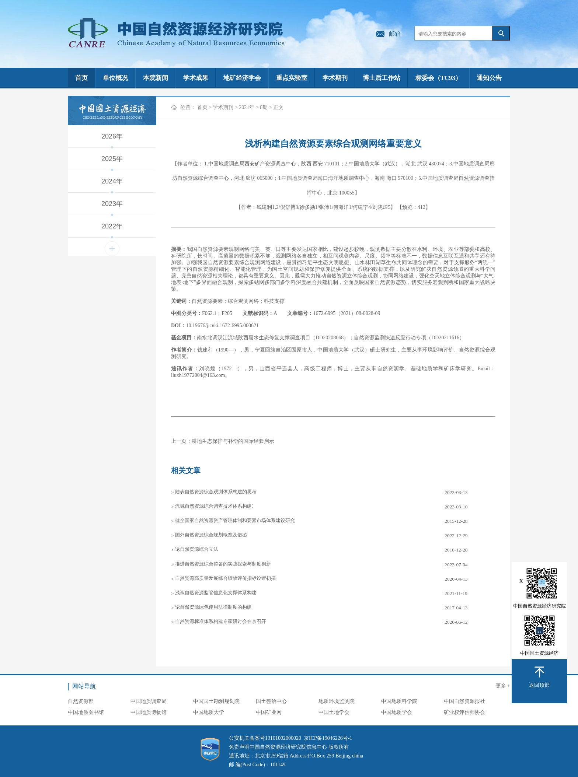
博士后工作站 (381, 77)
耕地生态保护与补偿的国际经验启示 (233, 441)
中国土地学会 (333, 712)
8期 (264, 107)
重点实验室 (291, 77)
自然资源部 (81, 701)
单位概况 (115, 77)
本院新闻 (155, 77)
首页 (81, 77)
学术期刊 (335, 77)
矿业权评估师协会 (464, 712)
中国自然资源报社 (464, 701)
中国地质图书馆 (86, 712)
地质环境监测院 (336, 701)
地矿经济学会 (242, 77)
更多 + (503, 686)
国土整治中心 (271, 701)
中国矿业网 (269, 712)
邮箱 (395, 34)
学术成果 (195, 77)
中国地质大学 (208, 712)
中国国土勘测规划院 (216, 701)
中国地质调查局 (148, 701)
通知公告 (489, 77)
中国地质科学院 (399, 701)
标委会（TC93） (438, 77)
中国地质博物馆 (148, 712)
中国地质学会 (396, 712)
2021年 (246, 107)
